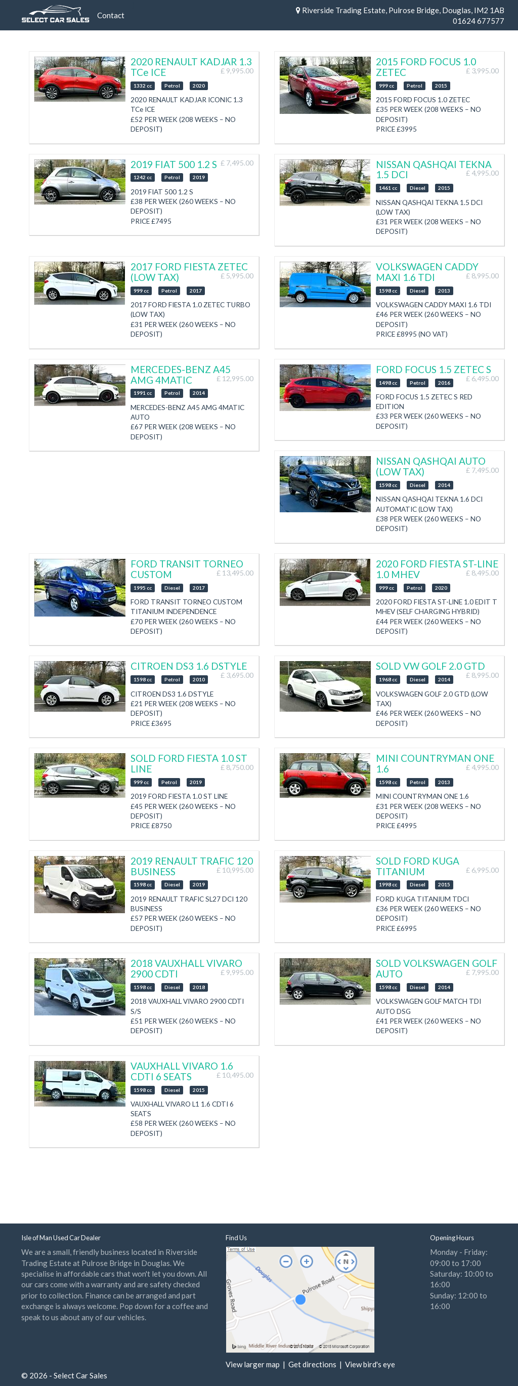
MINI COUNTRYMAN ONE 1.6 (435, 763)
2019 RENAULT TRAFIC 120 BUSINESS (192, 866)
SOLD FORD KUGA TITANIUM (417, 866)
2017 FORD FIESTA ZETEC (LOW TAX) (189, 272)
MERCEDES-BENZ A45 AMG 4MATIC (181, 374)
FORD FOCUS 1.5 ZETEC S (433, 369)
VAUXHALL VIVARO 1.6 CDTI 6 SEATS (182, 1071)
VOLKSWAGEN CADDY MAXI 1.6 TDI (427, 272)
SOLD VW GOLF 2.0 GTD (430, 666)
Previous (43, 88)
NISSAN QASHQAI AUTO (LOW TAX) (431, 466)
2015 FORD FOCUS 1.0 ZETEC (426, 67)
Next (118, 88)
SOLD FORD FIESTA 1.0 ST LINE (189, 763)
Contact (110, 15)
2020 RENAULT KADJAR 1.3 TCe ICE (191, 67)
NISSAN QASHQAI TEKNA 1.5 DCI (434, 169)
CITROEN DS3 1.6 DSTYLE (189, 666)
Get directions (312, 1364)
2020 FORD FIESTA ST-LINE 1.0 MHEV (437, 569)
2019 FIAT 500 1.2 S (174, 164)
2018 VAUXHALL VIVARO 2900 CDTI (186, 968)
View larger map (253, 1364)
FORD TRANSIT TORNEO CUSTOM (187, 569)
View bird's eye (370, 1364)
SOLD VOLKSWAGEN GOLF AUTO (436, 968)
